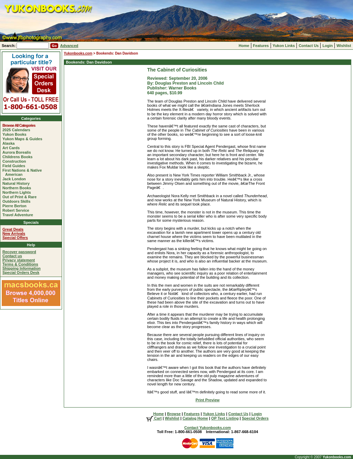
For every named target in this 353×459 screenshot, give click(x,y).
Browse (174, 414)
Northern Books (18, 188)
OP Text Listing (225, 418)
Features (261, 46)
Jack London (15, 179)
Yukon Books (16, 134)
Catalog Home (195, 418)
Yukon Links (284, 46)
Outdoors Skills (17, 201)
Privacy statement (18, 260)
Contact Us (309, 46)
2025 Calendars (17, 130)
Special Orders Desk (20, 272)
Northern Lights (18, 192)
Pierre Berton (16, 206)
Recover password (19, 252)
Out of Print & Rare (21, 197)
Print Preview (207, 400)
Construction (15, 161)
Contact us (12, 256)
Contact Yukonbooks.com (207, 427)
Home (244, 46)
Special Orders (255, 418)
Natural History (17, 183)
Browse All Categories (20, 125)
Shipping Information (21, 268)
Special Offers (15, 238)
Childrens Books (18, 157)
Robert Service (17, 210)
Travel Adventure (19, 215)
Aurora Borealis (18, 152)
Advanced (69, 46)
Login (327, 46)
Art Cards (12, 148)
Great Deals (12, 229)
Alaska (9, 143)
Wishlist (343, 46)
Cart (154, 418)
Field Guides (15, 166)
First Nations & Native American (23, 172)
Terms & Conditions (20, 264)
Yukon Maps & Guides (23, 139)
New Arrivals (13, 233)
